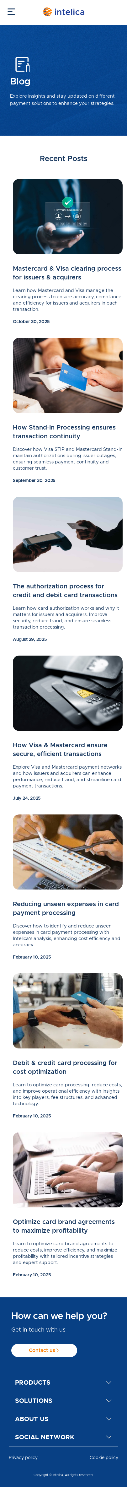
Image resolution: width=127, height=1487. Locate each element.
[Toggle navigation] (10, 12)
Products (32, 1382)
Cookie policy (104, 1458)
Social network (44, 1437)
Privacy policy (23, 1458)
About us (32, 1419)
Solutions (33, 1401)
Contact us (44, 1350)
